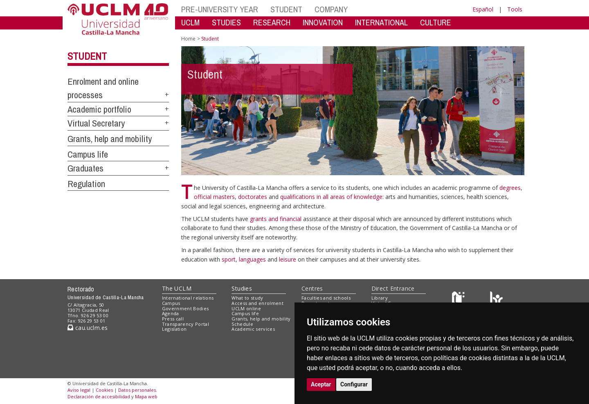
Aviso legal (78, 390)
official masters (214, 197)
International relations (188, 298)
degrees (510, 188)
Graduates (85, 168)
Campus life (87, 154)
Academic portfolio (99, 109)
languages (253, 259)
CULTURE (435, 22)
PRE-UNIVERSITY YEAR (219, 9)
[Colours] (496, 300)
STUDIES (226, 22)
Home (188, 38)
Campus (171, 303)
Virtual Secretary (96, 123)
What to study (247, 298)
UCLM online (246, 308)
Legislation (174, 329)
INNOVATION (323, 22)
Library (379, 298)
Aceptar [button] (321, 384)
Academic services (253, 329)
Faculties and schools (326, 298)
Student (87, 56)
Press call (173, 319)
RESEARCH (271, 22)
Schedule (242, 324)
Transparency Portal (185, 324)
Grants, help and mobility (109, 139)
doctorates (253, 197)
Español (482, 9)
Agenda (170, 313)
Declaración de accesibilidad (98, 396)
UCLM (190, 22)
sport (229, 259)
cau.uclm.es (87, 328)
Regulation (86, 184)
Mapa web (146, 396)
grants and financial (276, 219)
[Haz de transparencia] (459, 300)
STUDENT (286, 9)
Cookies (104, 390)
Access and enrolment (257, 303)
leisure (288, 259)
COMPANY (331, 9)
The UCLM (176, 288)
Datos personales (137, 390)
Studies (242, 288)
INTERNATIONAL (381, 22)
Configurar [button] (354, 384)
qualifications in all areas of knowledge (331, 197)
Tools (514, 9)
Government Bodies (185, 308)
